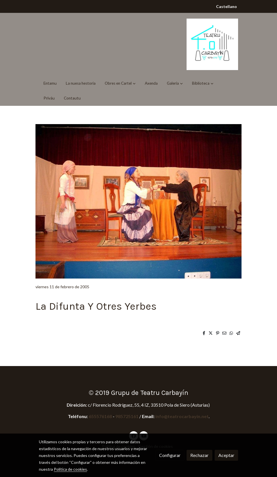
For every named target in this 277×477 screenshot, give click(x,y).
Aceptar (226, 455)
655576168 (101, 416)
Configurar (170, 455)
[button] (120, 83)
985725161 (126, 416)
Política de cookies (70, 469)
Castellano (226, 6)
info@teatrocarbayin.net (182, 416)
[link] (212, 44)
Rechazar (199, 455)
